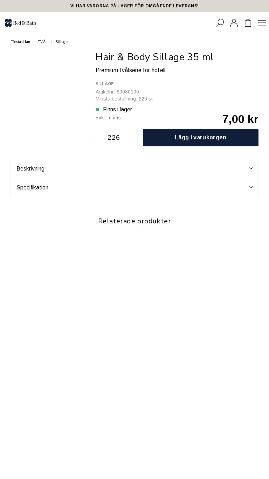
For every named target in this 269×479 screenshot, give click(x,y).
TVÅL (43, 42)
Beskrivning (134, 168)
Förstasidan (20, 42)
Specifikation (134, 187)
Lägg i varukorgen (200, 137)
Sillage (61, 42)
